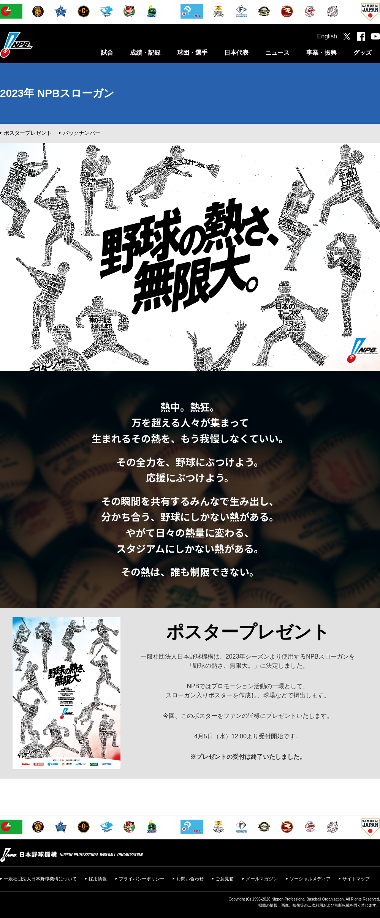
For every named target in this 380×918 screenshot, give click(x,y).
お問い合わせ (190, 879)
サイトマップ (356, 879)
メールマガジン (262, 879)
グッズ (362, 52)
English (327, 36)
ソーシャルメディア (310, 879)
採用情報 (98, 879)
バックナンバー (81, 133)
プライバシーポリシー (142, 879)
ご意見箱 (224, 879)
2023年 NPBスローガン (57, 93)
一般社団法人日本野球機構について (40, 879)
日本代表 (236, 52)
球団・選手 (192, 52)
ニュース (277, 52)
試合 (107, 52)
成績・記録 (145, 52)
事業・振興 (321, 52)
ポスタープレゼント (28, 133)
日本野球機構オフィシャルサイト (35, 44)
